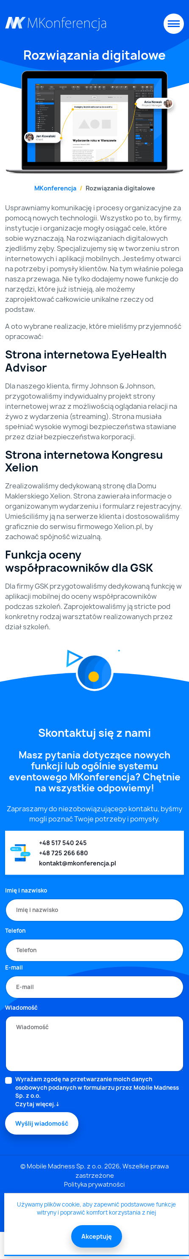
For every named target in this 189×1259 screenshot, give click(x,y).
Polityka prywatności (94, 1184)
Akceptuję (96, 1236)
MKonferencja (55, 188)
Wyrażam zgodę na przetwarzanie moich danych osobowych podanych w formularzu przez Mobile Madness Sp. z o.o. (99, 1091)
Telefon (15, 930)
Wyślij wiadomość (41, 1123)
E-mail (14, 967)
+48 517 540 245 (63, 843)
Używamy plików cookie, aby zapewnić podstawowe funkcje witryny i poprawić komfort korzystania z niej (96, 1209)
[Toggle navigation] (174, 24)
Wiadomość (21, 1007)
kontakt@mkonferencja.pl (77, 863)
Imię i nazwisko (26, 890)
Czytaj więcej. (35, 1104)
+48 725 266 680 (63, 853)
